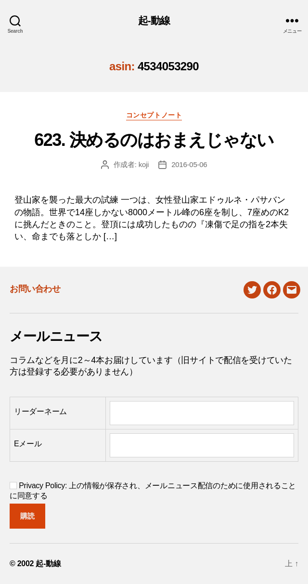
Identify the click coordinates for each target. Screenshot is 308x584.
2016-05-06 (189, 164)
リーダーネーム (40, 411)
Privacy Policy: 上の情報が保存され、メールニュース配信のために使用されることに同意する (153, 490)
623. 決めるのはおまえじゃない (154, 140)
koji (144, 164)
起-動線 (154, 20)
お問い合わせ (35, 289)
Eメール (28, 444)
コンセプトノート (154, 115)
